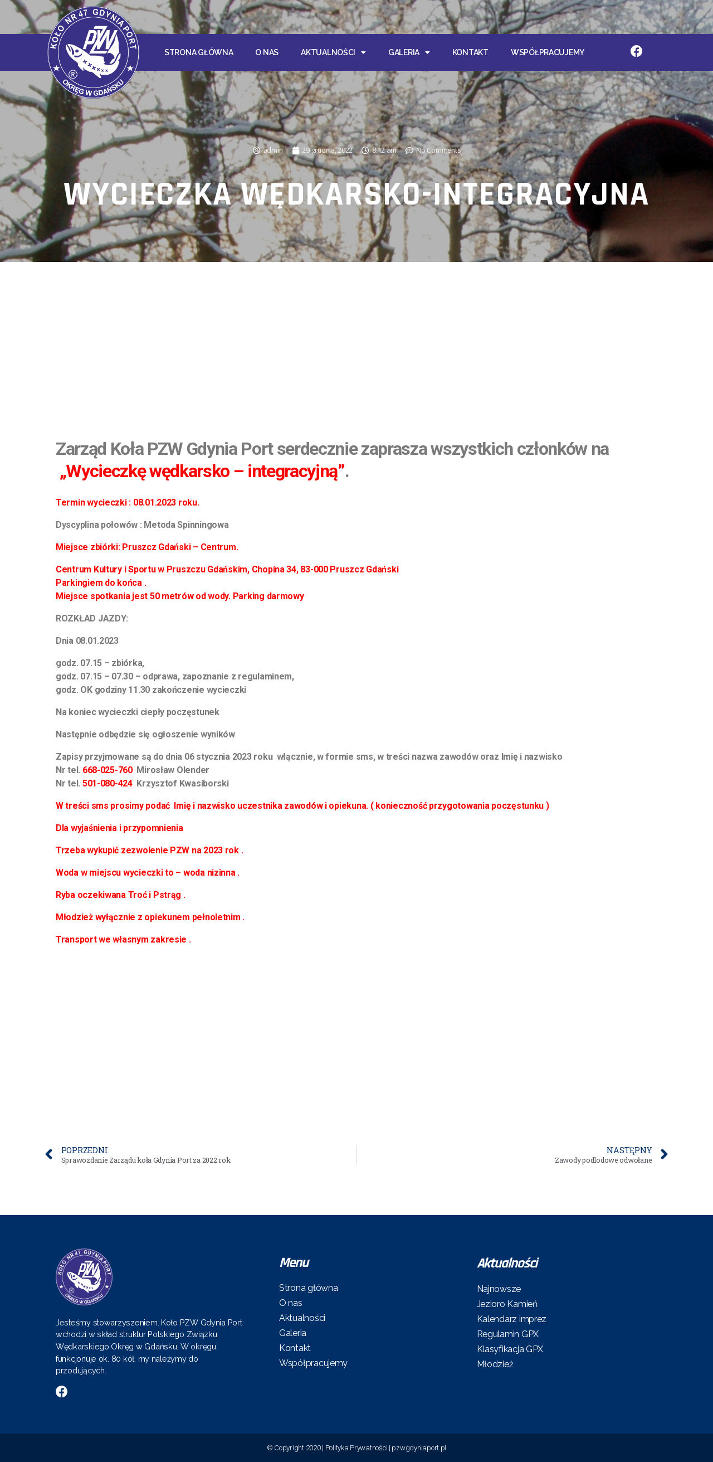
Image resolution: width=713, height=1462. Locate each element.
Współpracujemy (547, 52)
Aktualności (333, 52)
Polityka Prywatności (356, 1448)
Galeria (409, 52)
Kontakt (470, 52)
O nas (267, 52)
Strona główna (198, 52)
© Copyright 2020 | (296, 1448)
